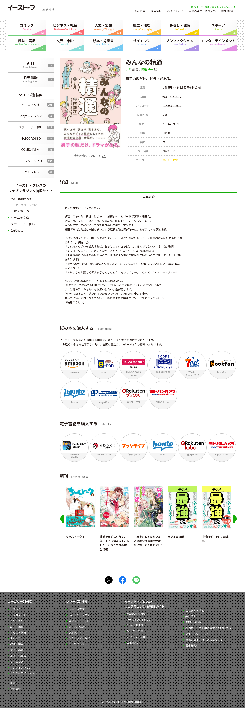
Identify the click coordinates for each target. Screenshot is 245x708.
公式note (17, 230)
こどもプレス (30, 172)
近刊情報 (31, 79)
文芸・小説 (65, 42)
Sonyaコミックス (30, 115)
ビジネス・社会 (65, 27)
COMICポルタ (30, 149)
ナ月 (129, 69)
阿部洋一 (147, 69)
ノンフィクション (180, 42)
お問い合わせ (175, 12)
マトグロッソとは (26, 205)
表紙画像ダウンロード (87, 156)
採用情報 (156, 12)
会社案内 (140, 12)
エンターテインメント (218, 42)
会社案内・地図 (195, 610)
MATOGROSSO (30, 138)
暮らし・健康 (180, 27)
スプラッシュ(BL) (31, 127)
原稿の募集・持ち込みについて (204, 640)
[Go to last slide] (62, 519)
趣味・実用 (27, 42)
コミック (27, 27)
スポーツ (218, 27)
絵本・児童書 (103, 42)
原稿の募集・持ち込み (202, 12)
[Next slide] (235, 519)
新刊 (31, 65)
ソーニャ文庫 (30, 104)
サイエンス (141, 42)
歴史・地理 (141, 27)
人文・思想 (103, 27)
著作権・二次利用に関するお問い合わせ (212, 7)
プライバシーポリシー (199, 634)
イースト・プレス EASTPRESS (27, 9)
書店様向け (227, 12)
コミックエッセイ (30, 160)
